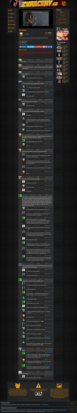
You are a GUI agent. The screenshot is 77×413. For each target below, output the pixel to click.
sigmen (27, 76)
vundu (23, 65)
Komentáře (12, 28)
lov (27, 40)
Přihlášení (62, 15)
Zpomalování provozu (66, 68)
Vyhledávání (12, 13)
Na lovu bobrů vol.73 (66, 76)
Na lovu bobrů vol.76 (66, 46)
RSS (10, 31)
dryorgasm (28, 283)
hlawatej (27, 153)
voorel (26, 34)
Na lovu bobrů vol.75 (66, 57)
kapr (31, 40)
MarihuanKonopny (25, 99)
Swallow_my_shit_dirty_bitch (31, 85)
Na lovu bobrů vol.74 (66, 72)
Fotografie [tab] (12, 21)
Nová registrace (62, 19)
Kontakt (63, 12)
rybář (29, 40)
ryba (25, 40)
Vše (10, 10)
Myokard (23, 81)
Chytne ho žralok (65, 80)
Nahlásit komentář (50, 59)
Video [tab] (10, 17)
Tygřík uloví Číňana (66, 53)
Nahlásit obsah (24, 44)
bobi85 (27, 94)
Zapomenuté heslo (62, 22)
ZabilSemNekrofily (29, 139)
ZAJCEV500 (28, 128)
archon (23, 59)
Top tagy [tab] (11, 24)
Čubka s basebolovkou (66, 61)
